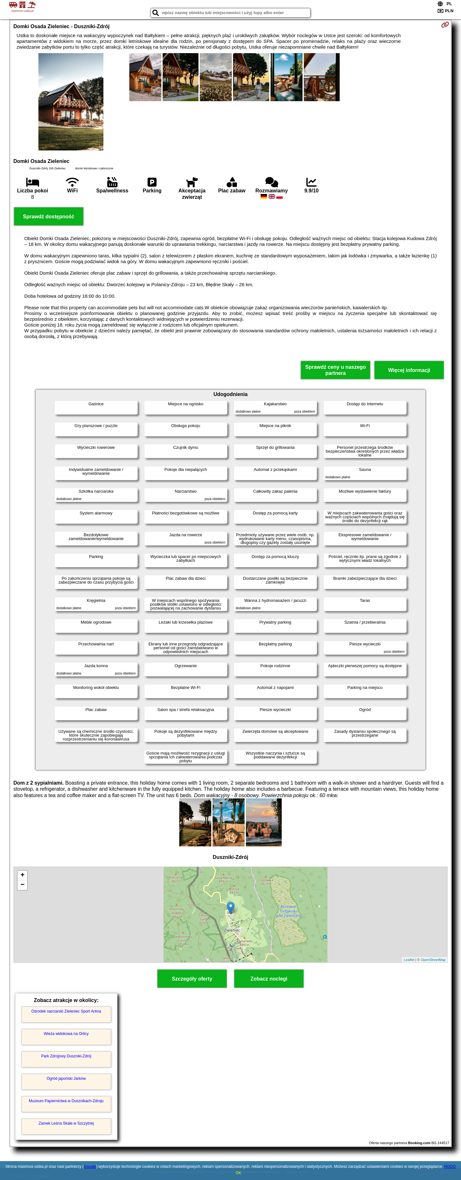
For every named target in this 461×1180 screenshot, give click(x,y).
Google (90, 1166)
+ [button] (22, 875)
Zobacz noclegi (268, 979)
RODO (450, 1166)
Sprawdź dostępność (48, 216)
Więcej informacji (409, 370)
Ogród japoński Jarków (66, 1078)
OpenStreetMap (433, 960)
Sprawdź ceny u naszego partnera (335, 370)
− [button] (22, 885)
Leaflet (409, 960)
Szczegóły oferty (192, 979)
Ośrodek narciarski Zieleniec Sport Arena (66, 1011)
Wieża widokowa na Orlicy (66, 1033)
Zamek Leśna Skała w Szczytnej (66, 1123)
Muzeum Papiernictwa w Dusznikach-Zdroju (66, 1101)
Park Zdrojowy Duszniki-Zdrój (66, 1056)
